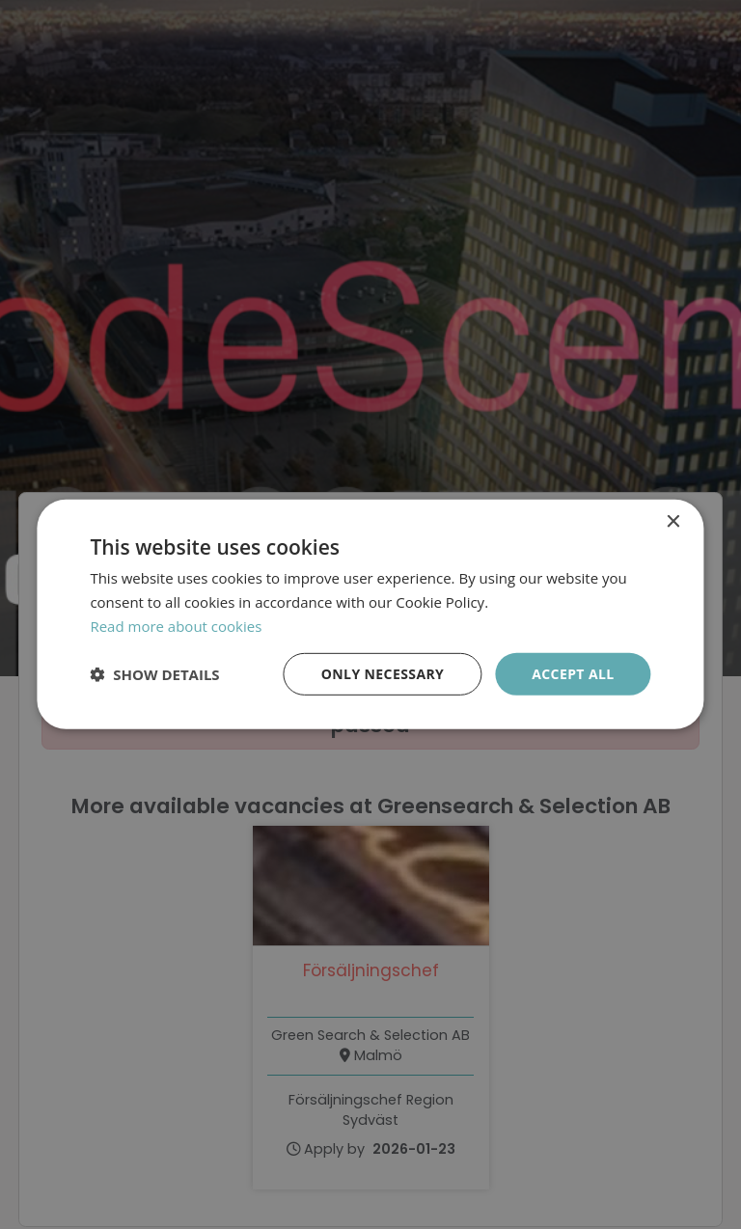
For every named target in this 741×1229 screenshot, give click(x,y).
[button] (154, 674)
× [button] (673, 522)
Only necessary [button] (382, 673)
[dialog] (370, 614)
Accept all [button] (573, 673)
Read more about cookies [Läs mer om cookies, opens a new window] (175, 626)
